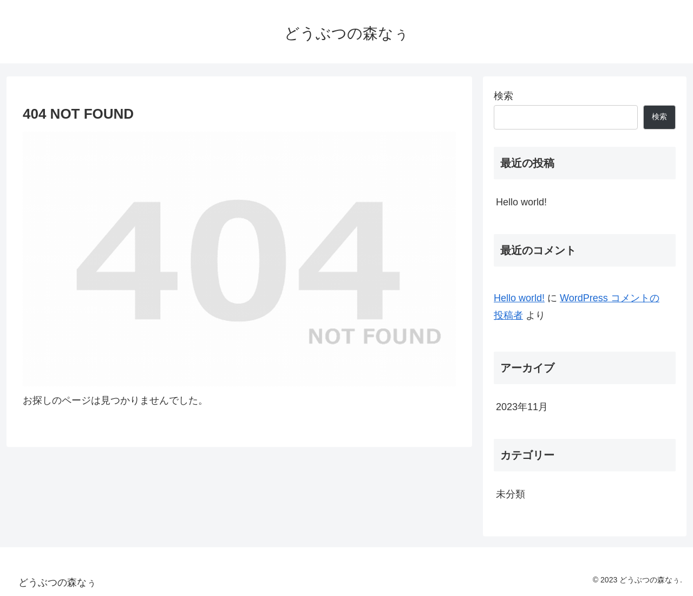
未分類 (510, 494)
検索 (503, 95)
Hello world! (521, 202)
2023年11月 (522, 406)
